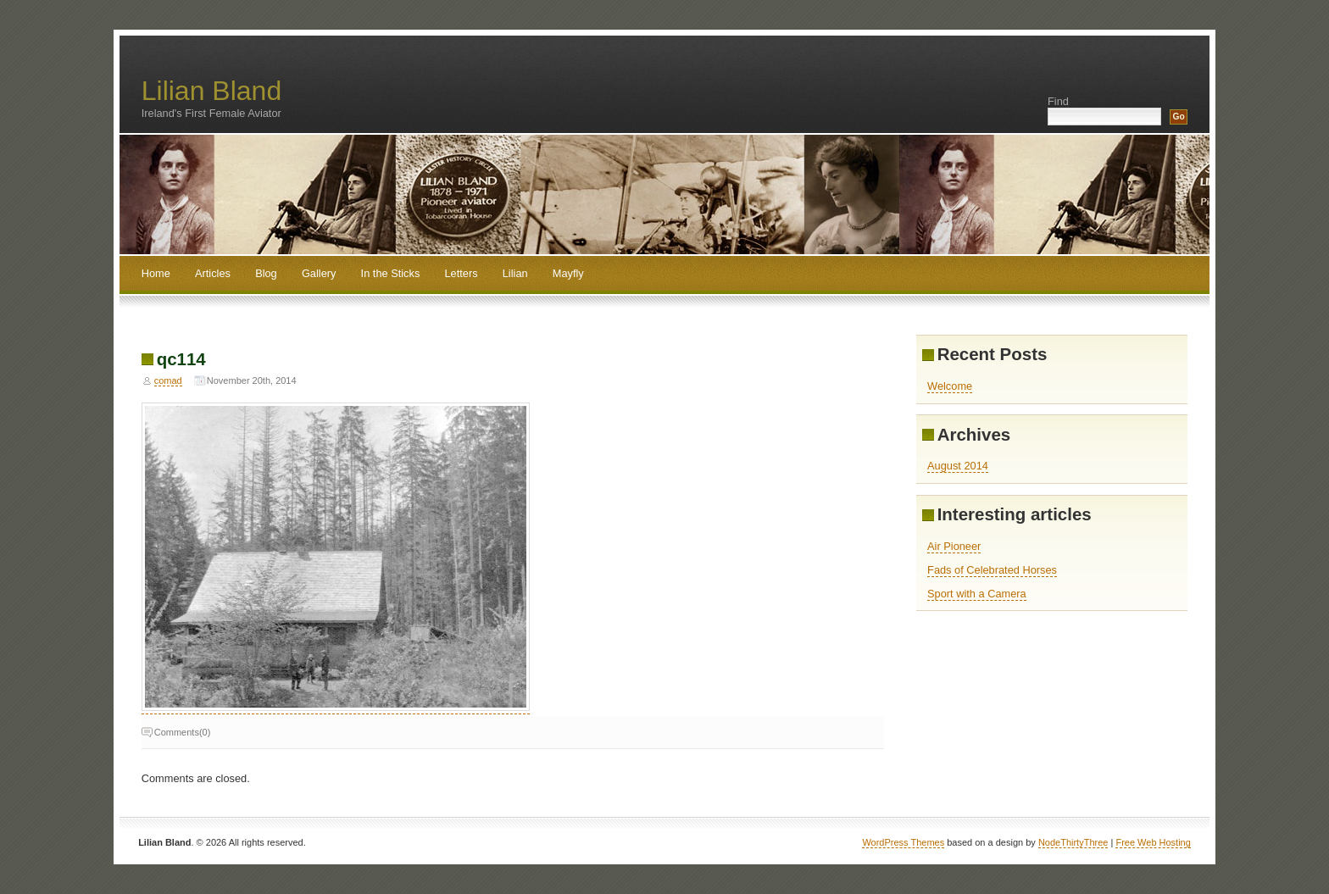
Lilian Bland (211, 90)
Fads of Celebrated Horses (992, 570)
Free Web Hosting (1152, 842)
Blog (266, 273)
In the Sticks (390, 273)
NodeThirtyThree (1073, 842)
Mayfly (568, 273)
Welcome (949, 386)
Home (156, 273)
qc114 (181, 359)
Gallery (319, 273)
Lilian (515, 273)
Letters (460, 273)
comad (168, 380)
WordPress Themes (903, 842)
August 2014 (957, 465)
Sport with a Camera (976, 593)
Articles (213, 273)
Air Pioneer (954, 546)
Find (1058, 101)
